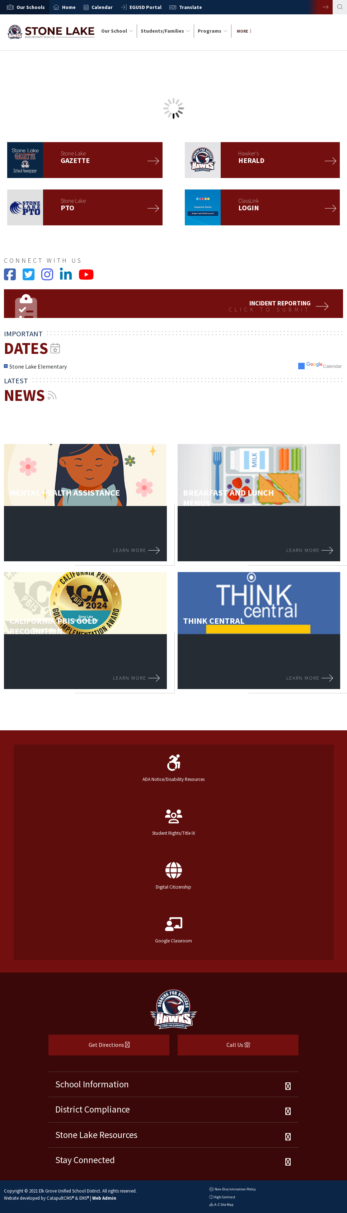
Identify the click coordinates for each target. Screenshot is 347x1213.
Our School (117, 31)
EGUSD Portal (145, 7)
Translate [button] (190, 7)
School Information (92, 1084)
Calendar (102, 7)
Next (320, 7)
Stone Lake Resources (96, 1135)
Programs (213, 31)
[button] (31, 7)
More (244, 31)
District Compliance (92, 1109)
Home (69, 7)
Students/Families (165, 31)
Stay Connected (85, 1160)
